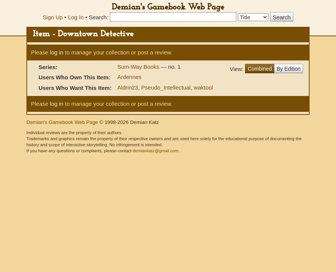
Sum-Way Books (139, 66)
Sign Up (53, 17)
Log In (76, 17)
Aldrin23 (127, 87)
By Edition (289, 69)
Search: (98, 17)
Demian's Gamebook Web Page (168, 7)
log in (56, 52)
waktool (203, 87)
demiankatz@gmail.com (155, 150)
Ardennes (129, 77)
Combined (260, 69)
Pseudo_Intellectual (166, 87)
